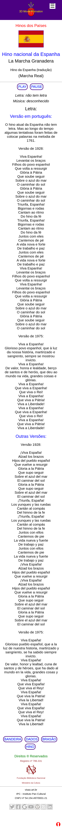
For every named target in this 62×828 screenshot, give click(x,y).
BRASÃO (49, 739)
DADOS (32, 739)
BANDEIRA (12, 739)
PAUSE (36, 86)
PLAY (22, 86)
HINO (30, 746)
